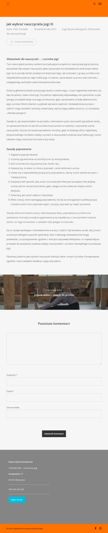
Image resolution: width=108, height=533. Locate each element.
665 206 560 (18, 489)
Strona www (12, 407)
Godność (12, 375)
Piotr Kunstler (21, 29)
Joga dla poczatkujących (74, 29)
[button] (100, 3)
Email (10, 391)
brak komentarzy (21, 42)
